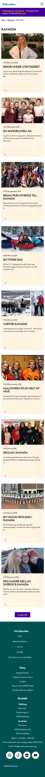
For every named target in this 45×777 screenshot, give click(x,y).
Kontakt (20, 652)
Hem (3, 20)
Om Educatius (21, 631)
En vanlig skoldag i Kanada (17, 518)
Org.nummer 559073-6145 (22, 685)
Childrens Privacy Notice (22, 677)
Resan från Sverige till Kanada (20, 197)
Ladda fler (22, 614)
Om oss (20, 646)
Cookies (22, 681)
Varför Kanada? (15, 324)
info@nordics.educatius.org (25, 746)
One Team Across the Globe (19, 657)
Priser (20, 636)
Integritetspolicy (22, 672)
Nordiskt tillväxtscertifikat (22, 690)
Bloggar (10, 20)
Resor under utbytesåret (21, 66)
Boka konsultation (20, 641)
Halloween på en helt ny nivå (21, 389)
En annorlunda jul (17, 131)
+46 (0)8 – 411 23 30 (26, 738)
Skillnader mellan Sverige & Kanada (17, 582)
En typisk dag (13, 259)
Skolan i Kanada (15, 452)
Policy (23, 667)
